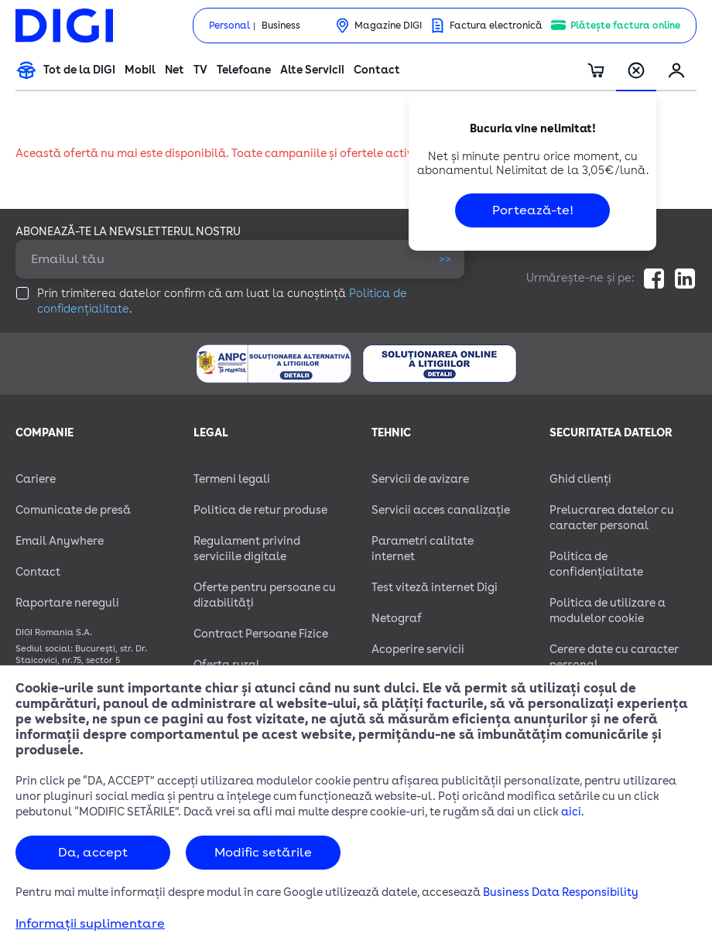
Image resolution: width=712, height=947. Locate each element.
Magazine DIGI (388, 25)
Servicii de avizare (420, 479)
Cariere (35, 479)
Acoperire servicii (417, 649)
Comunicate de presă (73, 510)
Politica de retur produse (260, 510)
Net (174, 70)
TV (200, 70)
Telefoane (244, 70)
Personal (229, 25)
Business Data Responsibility (560, 892)
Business (281, 25)
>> (445, 258)
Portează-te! (532, 210)
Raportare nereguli (67, 603)
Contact (377, 70)
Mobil (140, 70)
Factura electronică (496, 25)
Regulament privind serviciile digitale (246, 549)
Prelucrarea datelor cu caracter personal (611, 518)
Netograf (396, 618)
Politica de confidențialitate (596, 564)
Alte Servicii (312, 70)
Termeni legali (231, 479)
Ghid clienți (580, 479)
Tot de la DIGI (79, 70)
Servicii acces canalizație (440, 510)
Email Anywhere (59, 541)
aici (571, 812)
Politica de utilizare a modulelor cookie (607, 611)
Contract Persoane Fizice (260, 634)
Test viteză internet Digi (434, 587)
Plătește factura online (625, 25)
